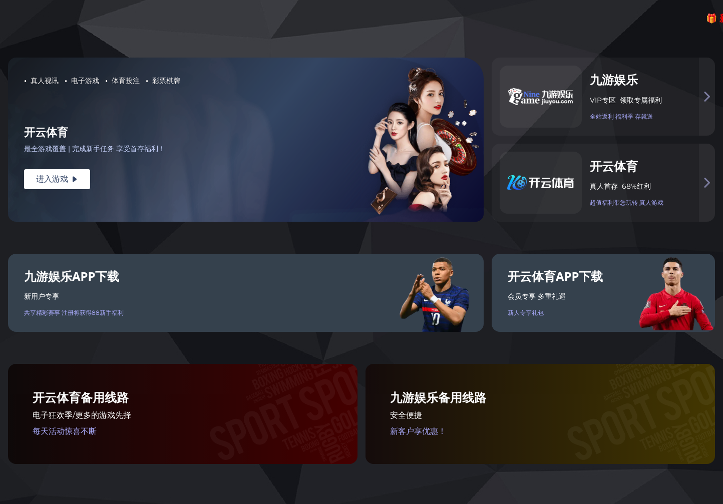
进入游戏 (57, 179)
